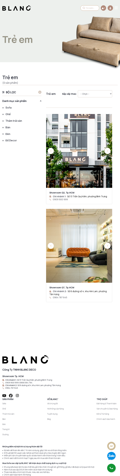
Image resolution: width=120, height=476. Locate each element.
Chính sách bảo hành (106, 382)
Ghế (6, 114)
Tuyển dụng (52, 377)
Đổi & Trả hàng (103, 377)
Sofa (7, 108)
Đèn (6, 134)
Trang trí (6, 393)
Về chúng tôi (52, 367)
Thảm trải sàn (12, 121)
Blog (49, 382)
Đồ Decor (9, 141)
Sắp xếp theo (69, 93)
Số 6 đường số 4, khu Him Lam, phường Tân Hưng (39, 349)
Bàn (6, 127)
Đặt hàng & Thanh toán (107, 367)
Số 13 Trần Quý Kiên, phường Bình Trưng (87, 196)
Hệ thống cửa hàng (55, 372)
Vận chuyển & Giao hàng (107, 372)
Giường (5, 398)
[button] (107, 151)
